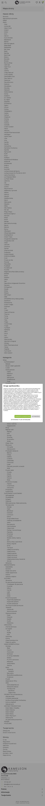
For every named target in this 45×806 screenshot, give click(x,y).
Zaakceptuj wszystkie (22, 416)
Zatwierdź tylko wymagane (20, 419)
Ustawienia (36, 416)
